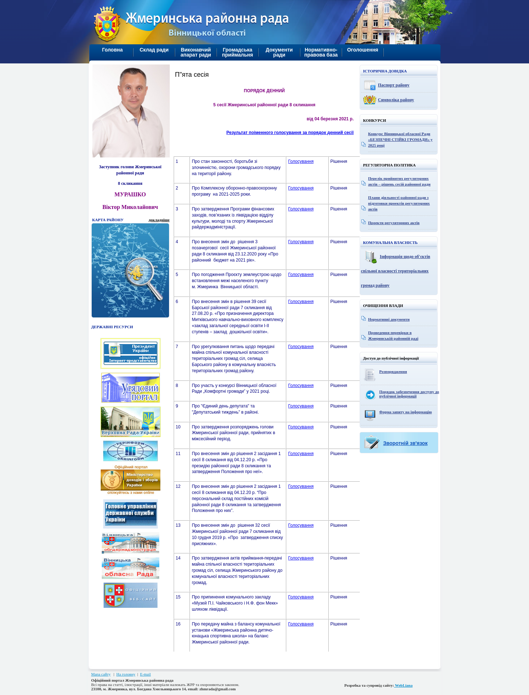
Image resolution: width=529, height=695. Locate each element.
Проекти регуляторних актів (394, 222)
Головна (112, 50)
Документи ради (279, 52)
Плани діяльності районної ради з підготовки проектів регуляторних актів (399, 203)
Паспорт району (394, 85)
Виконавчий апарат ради (196, 52)
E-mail (145, 674)
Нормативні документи (389, 319)
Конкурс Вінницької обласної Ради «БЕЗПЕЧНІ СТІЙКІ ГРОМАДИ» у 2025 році (400, 139)
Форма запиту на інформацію (405, 412)
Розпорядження (393, 371)
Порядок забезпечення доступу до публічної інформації (409, 393)
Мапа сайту (101, 674)
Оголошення (362, 50)
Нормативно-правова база (321, 52)
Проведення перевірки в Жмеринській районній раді (393, 335)
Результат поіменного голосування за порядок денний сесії (290, 132)
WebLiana (403, 685)
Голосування (301, 161)
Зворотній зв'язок (405, 443)
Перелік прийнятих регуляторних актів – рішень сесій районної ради (399, 181)
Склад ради (154, 50)
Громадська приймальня (237, 52)
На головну (125, 674)
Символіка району (396, 99)
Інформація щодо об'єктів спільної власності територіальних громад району (395, 271)
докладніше (159, 220)
